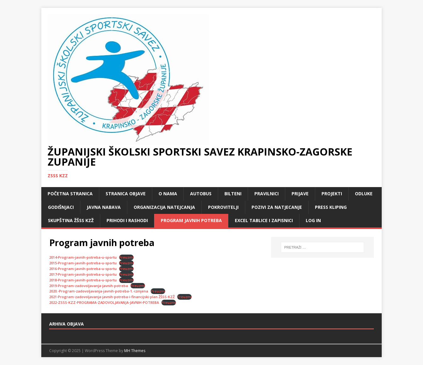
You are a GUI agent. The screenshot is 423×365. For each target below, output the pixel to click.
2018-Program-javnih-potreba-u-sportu (83, 280)
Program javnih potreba (191, 220)
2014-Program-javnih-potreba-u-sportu (83, 257)
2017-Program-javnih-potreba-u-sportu (83, 274)
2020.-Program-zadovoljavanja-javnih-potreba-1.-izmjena (98, 291)
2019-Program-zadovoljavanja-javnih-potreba (88, 285)
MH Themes (134, 350)
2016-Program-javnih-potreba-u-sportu (83, 268)
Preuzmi (126, 257)
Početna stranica (70, 194)
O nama (168, 194)
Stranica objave (126, 194)
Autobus (201, 194)
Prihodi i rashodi (127, 220)
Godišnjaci (61, 207)
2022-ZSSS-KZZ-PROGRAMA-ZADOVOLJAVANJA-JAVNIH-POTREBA (104, 302)
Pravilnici (266, 194)
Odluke (364, 194)
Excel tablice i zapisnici (264, 220)
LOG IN (313, 220)
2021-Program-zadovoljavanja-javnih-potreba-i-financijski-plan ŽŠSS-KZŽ (112, 296)
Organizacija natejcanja (164, 207)
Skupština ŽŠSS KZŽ (71, 220)
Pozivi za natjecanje (277, 207)
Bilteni (232, 194)
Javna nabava (104, 207)
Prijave (300, 194)
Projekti (332, 194)
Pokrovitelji (223, 207)
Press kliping (331, 207)
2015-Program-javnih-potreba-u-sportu (83, 263)
